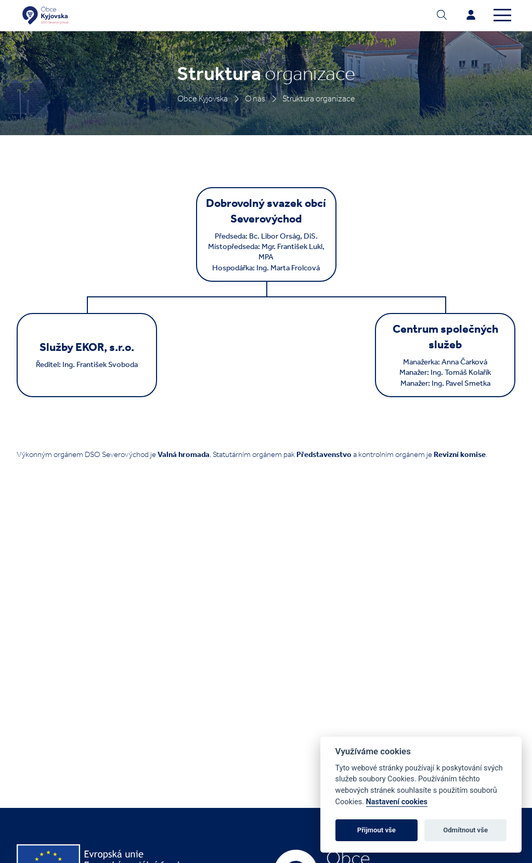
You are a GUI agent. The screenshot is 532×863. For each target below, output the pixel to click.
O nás (255, 98)
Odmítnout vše (465, 830)
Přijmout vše (376, 830)
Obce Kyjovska (202, 98)
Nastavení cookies (396, 801)
